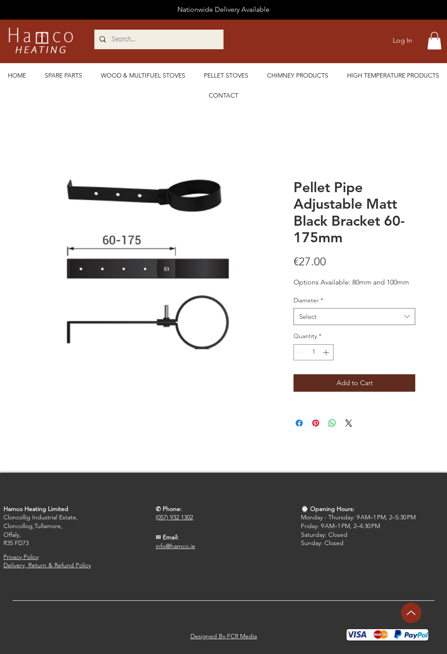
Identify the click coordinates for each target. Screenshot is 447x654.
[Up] (411, 613)
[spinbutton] (313, 352)
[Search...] (200, 39)
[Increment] (326, 352)
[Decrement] (300, 352)
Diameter (308, 300)
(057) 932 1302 (174, 517)
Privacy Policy (21, 557)
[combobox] (354, 316)
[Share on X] (349, 423)
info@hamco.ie (175, 546)
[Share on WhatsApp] (332, 423)
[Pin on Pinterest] (315, 423)
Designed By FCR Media (223, 636)
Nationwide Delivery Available (223, 9)
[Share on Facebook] (299, 423)
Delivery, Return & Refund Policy (47, 565)
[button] (434, 41)
